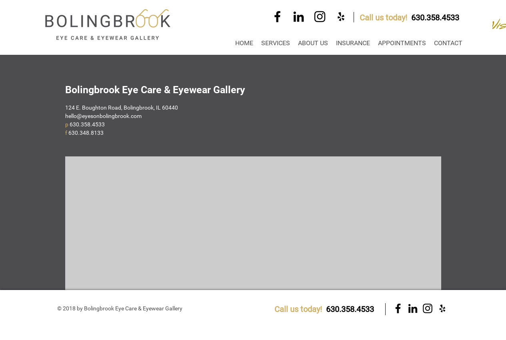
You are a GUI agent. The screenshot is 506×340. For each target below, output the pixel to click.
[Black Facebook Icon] (277, 16)
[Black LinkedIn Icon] (298, 16)
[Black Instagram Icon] (319, 16)
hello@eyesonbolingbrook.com (103, 116)
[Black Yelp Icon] (341, 16)
